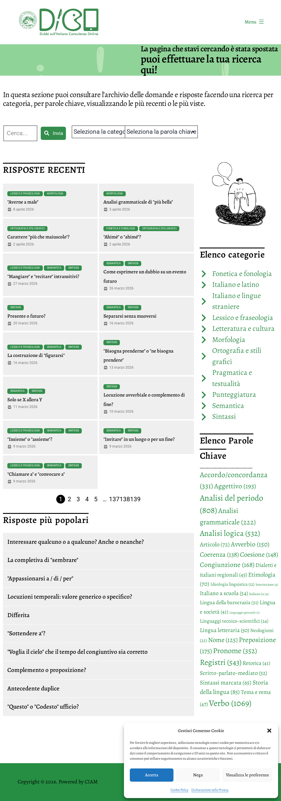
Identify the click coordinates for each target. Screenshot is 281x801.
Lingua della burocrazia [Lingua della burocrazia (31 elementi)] (229, 602)
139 (135, 499)
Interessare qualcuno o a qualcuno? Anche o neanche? (75, 542)
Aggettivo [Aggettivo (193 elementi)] (235, 486)
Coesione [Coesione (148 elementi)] (259, 554)
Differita (18, 615)
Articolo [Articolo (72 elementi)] (215, 544)
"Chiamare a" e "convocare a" (36, 474)
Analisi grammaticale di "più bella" (138, 202)
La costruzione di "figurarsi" (36, 355)
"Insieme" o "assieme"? (29, 439)
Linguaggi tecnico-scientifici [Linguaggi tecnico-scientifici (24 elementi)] (234, 620)
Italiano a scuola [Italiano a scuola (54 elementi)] (224, 593)
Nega (198, 775)
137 (114, 499)
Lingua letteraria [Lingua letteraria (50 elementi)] (224, 630)
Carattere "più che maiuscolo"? (38, 236)
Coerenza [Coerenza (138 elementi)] (219, 554)
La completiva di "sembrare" (42, 560)
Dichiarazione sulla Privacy (210, 790)
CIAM (91, 781)
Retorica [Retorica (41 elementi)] (256, 663)
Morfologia (55, 193)
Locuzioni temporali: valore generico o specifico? (69, 596)
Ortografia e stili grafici (27, 228)
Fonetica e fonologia (120, 228)
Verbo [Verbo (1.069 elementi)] (230, 703)
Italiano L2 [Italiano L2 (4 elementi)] (259, 594)
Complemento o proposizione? (46, 670)
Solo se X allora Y (24, 399)
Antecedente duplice (33, 688)
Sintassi (73, 267)
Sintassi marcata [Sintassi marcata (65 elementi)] (225, 682)
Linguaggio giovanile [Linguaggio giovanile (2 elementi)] (244, 612)
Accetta (151, 775)
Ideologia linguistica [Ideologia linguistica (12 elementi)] (232, 584)
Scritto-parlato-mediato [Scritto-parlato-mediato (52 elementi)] (233, 673)
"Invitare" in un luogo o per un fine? (139, 439)
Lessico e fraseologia (25, 193)
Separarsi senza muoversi (129, 316)
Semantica (54, 267)
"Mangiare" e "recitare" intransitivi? (43, 276)
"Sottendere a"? (26, 633)
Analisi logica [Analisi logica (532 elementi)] (230, 533)
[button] (269, 731)
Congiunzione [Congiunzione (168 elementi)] (227, 564)
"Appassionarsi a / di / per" (40, 578)
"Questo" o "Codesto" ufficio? (43, 706)
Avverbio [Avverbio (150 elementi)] (250, 544)
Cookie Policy (179, 790)
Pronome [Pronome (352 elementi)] (235, 651)
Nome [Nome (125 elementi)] (223, 639)
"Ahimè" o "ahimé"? (122, 236)
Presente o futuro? (26, 316)
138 (125, 499)
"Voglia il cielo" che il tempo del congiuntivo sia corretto (77, 652)
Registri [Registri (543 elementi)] (220, 662)
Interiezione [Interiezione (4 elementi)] (267, 584)
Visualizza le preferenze (247, 775)
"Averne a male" (22, 202)
